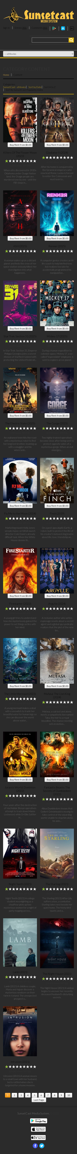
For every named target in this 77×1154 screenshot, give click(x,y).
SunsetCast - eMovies (14, 87)
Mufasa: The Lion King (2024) (57, 695)
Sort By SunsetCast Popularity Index (24, 89)
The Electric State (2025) (20, 423)
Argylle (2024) (57, 603)
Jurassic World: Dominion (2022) (20, 789)
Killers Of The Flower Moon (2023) (20, 154)
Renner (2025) (57, 246)
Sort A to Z (50, 87)
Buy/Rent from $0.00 (20, 144)
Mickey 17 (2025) (57, 336)
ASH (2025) (20, 246)
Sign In (6, 27)
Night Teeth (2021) (20, 884)
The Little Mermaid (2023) (20, 693)
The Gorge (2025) (57, 423)
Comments (39, 27)
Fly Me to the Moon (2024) (20, 513)
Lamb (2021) (20, 972)
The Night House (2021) (57, 973)
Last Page (39, 1099)
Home (6, 74)
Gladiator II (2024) (57, 152)
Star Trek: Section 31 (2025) (20, 336)
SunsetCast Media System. (33, 1113)
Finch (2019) (57, 513)
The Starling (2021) (57, 884)
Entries (20, 27)
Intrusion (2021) (20, 1061)
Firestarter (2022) (20, 603)
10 (68, 1095)
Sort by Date (35, 87)
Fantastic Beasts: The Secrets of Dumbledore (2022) (57, 791)
